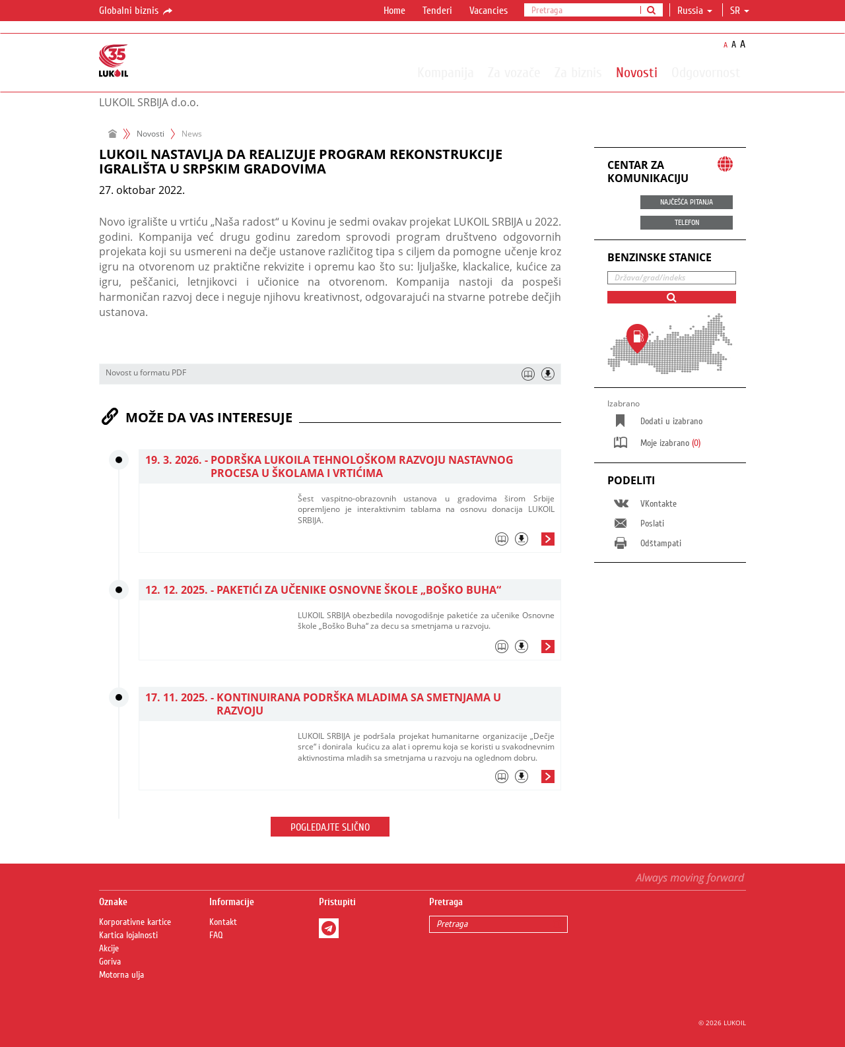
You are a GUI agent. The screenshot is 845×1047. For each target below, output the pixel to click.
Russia (694, 10)
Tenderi (437, 10)
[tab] (426, 542)
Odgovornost (706, 72)
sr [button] (739, 10)
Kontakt (223, 922)
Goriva (110, 962)
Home (394, 10)
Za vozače (514, 72)
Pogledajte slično (330, 827)
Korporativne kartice (135, 922)
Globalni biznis (136, 11)
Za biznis (578, 72)
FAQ (216, 935)
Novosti (637, 72)
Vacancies (488, 10)
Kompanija (445, 72)
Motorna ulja (121, 975)
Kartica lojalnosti (128, 935)
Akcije (109, 948)
